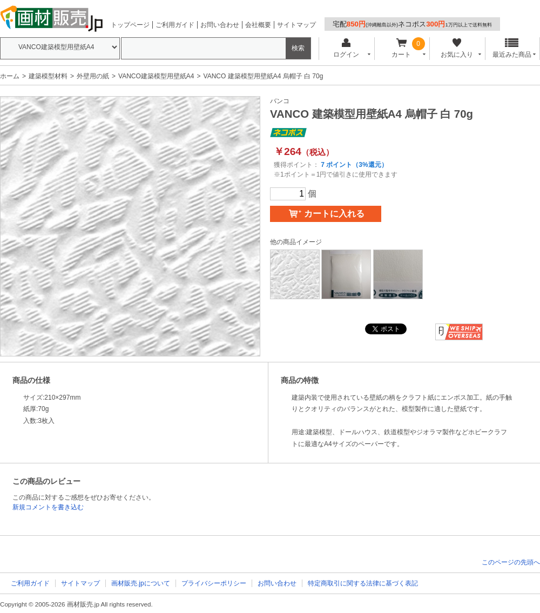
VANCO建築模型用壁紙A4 (156, 76)
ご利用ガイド (175, 25)
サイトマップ (296, 25)
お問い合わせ (219, 25)
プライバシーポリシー (213, 583)
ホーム (9, 76)
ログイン (346, 48)
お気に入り (456, 48)
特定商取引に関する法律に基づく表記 (363, 583)
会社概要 (258, 25)
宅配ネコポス (412, 24)
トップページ (130, 25)
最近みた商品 (512, 48)
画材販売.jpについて (140, 583)
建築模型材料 (48, 76)
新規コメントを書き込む (48, 507)
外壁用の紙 (93, 76)
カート (401, 48)
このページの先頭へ (511, 562)
